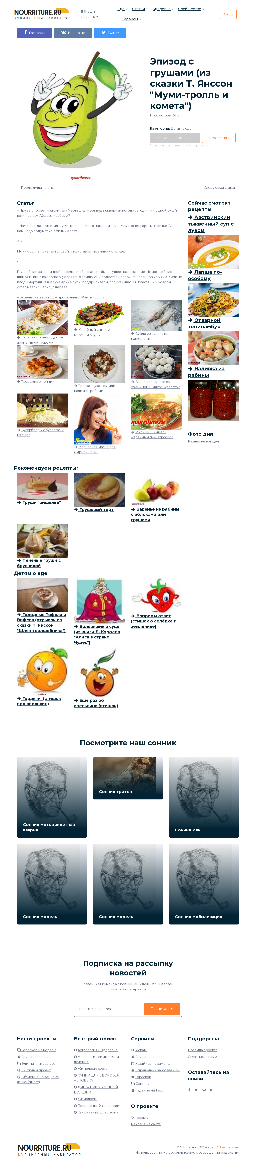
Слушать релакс (32, 1057)
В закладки (218, 138)
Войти (228, 14)
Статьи (138, 9)
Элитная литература (36, 1064)
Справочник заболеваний (155, 1070)
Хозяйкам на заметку (151, 1064)
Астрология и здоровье (98, 1050)
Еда (121, 9)
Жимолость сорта (92, 1069)
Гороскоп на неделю (36, 1050)
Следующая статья (219, 188)
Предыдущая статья (38, 188)
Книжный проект (34, 1070)
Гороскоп (141, 1077)
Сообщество (189, 9)
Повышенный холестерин (100, 1106)
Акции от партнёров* (175, 138)
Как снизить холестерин (98, 1112)
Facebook (34, 32)
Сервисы (129, 19)
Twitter (110, 32)
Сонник (140, 1083)
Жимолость (87, 1099)
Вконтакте (73, 32)
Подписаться (162, 1009)
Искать (139, 1050)
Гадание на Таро (147, 1090)
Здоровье (162, 9)
